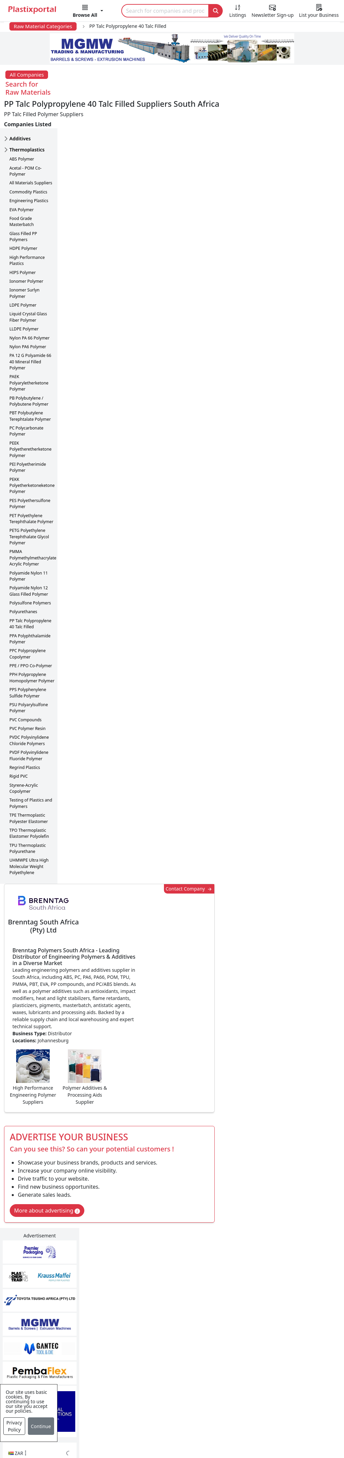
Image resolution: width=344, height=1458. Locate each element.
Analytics (254, 1434)
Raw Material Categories (43, 26)
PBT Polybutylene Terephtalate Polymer (30, 387)
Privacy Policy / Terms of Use (163, 1434)
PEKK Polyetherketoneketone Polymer (32, 457)
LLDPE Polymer (24, 300)
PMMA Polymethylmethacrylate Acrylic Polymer (32, 529)
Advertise (313, 1434)
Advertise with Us (258, 1311)
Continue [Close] (41, 1426)
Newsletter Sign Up (46, 1325)
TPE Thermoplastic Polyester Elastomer (28, 789)
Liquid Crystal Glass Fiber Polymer (28, 288)
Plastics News (38, 1311)
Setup (283, 1434)
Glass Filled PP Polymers (23, 208)
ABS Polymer (21, 130)
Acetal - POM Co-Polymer (25, 142)
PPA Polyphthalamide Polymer (30, 610)
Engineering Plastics (28, 172)
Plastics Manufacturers (157, 1311)
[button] (88, 12)
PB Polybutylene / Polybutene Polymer (28, 372)
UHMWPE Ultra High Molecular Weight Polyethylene (29, 837)
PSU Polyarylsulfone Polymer (28, 679)
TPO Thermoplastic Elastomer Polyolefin (29, 804)
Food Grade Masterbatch (21, 192)
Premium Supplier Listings (269, 1365)
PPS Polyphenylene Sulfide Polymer (27, 664)
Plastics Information (47, 1338)
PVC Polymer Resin (27, 699)
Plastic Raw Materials (155, 1352)
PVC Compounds (25, 691)
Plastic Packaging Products (162, 1338)
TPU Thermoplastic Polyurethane (27, 819)
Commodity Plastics (28, 163)
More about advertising (104, 376)
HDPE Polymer (23, 219)
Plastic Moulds (147, 1400)
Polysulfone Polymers (30, 574)
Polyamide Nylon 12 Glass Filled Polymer (28, 562)
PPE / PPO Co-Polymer (30, 637)
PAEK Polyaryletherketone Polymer (28, 354)
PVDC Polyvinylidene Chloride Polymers (29, 711)
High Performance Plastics (27, 231)
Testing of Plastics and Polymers (30, 774)
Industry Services (150, 1413)
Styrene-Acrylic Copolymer (23, 759)
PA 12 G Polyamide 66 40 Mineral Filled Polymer (30, 333)
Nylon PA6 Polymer (27, 318)
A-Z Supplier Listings (262, 1352)
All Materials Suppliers (30, 154)
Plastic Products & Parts (158, 1325)
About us (221, 1434)
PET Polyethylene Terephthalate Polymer (31, 490)
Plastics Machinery (152, 1365)
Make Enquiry (309, 625)
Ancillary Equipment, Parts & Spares (165, 1383)
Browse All (249, 1338)
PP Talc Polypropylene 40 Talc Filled (30, 595)
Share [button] (151, 1128)
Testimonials (252, 1325)
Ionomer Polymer (26, 252)
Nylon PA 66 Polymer (29, 309)
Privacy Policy (14, 1426)
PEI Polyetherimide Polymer (27, 438)
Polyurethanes (23, 583)
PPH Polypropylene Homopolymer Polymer (31, 648)
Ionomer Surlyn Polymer (24, 264)
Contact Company (242, 104)
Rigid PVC (18, 747)
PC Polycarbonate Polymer (26, 402)
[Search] (165, 10)
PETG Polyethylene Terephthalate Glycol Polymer (29, 508)
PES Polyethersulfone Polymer (29, 475)
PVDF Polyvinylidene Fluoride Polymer (28, 726)
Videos (30, 1352)
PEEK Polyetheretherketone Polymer (30, 420)
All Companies (27, 74)
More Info (172, 1220)
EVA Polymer (21, 181)
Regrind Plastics (24, 738)
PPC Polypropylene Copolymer (27, 625)
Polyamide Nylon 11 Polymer (28, 547)
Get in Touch (308, 1063)
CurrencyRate (291, 354)
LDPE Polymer (22, 276)
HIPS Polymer (22, 243)
